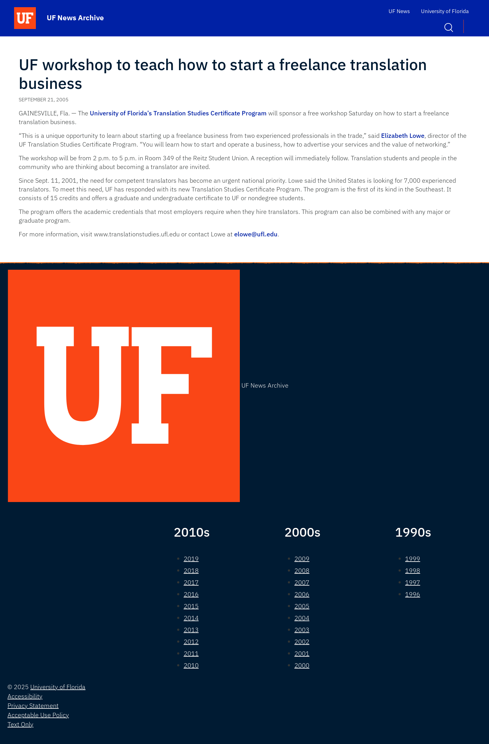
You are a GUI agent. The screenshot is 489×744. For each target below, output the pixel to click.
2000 (301, 665)
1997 (412, 582)
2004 (301, 618)
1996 (412, 594)
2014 (191, 618)
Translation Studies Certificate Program (210, 113)
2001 (301, 653)
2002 (301, 641)
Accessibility (24, 696)
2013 (191, 630)
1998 (412, 570)
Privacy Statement (33, 705)
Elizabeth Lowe (402, 135)
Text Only (20, 724)
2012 (191, 641)
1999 (412, 558)
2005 (301, 606)
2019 (191, 558)
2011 (191, 653)
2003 (301, 630)
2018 (191, 570)
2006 (301, 594)
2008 (301, 570)
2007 (301, 582)
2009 (301, 558)
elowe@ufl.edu (256, 234)
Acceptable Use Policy (38, 715)
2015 (191, 606)
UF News (399, 11)
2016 (191, 594)
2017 (191, 582)
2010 (191, 665)
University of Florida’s (121, 113)
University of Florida (445, 11)
